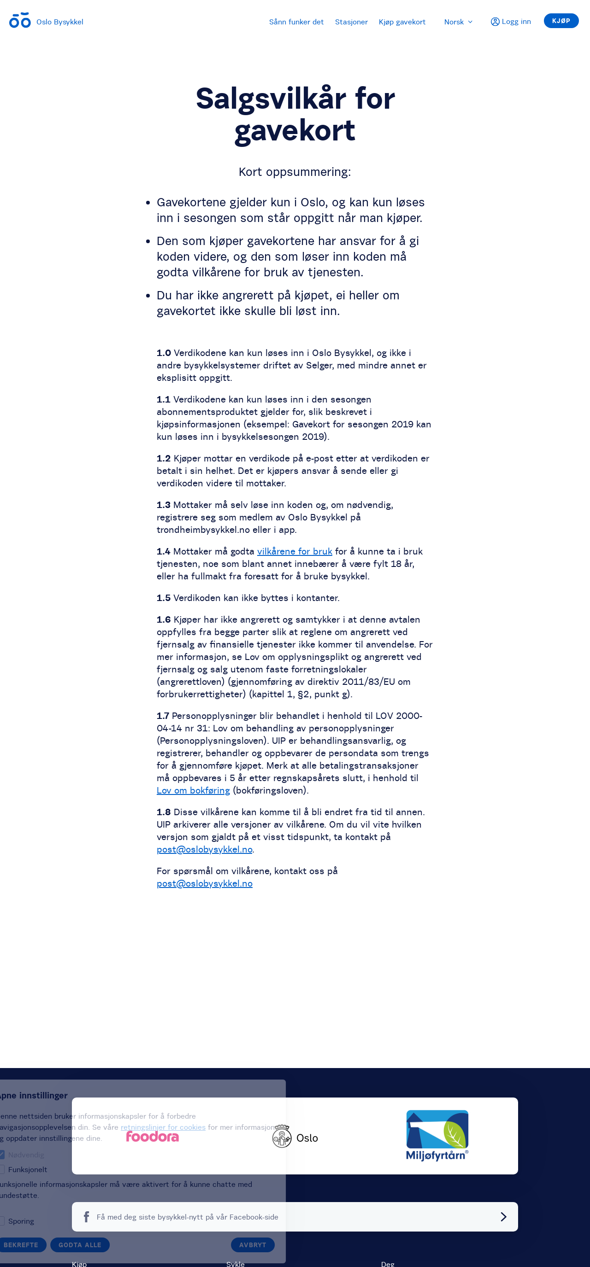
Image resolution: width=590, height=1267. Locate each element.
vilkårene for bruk (294, 551)
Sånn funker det (296, 21)
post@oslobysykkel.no (204, 849)
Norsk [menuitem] (458, 21)
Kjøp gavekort (402, 21)
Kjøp (561, 21)
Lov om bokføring (193, 790)
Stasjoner (351, 21)
